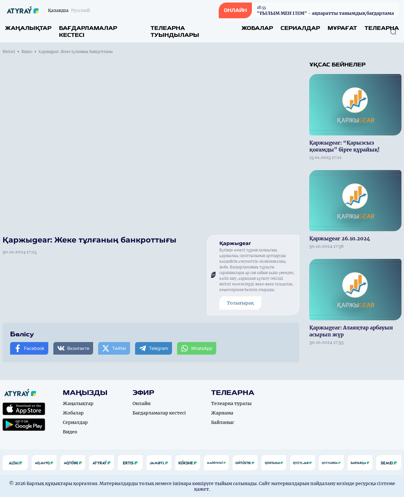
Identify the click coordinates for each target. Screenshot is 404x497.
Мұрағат (342, 28)
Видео (26, 51)
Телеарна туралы (231, 403)
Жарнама (222, 413)
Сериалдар (300, 28)
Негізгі (9, 51)
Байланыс (222, 422)
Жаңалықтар (28, 28)
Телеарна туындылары (175, 31)
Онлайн (142, 403)
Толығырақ (240, 303)
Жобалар (257, 28)
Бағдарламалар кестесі (88, 31)
